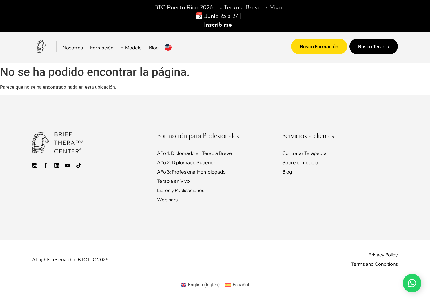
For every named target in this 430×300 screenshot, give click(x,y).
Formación (101, 47)
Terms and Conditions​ (374, 264)
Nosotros (73, 47)
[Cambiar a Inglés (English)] (200, 285)
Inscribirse (218, 25)
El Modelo (131, 47)
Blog (154, 47)
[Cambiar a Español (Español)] (237, 285)
